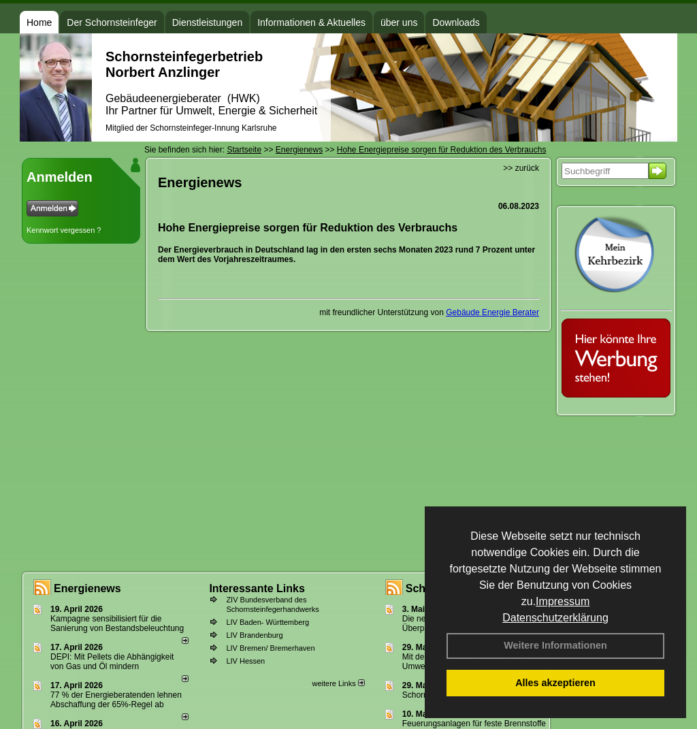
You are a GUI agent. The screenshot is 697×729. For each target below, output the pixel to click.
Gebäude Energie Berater (492, 312)
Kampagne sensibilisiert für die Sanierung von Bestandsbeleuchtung (117, 623)
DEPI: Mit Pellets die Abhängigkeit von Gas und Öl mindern (112, 661)
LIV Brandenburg (254, 635)
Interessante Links (257, 588)
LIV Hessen (245, 661)
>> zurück (521, 168)
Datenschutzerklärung (555, 617)
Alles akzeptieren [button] (555, 682)
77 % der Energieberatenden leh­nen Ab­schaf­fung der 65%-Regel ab (116, 699)
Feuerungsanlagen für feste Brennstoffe (474, 723)
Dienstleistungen (207, 22)
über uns (398, 22)
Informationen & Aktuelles (311, 22)
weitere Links (338, 683)
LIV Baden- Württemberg (267, 622)
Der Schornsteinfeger (112, 22)
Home (39, 22)
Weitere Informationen (555, 645)
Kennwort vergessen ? (64, 230)
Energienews (87, 588)
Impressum (562, 601)
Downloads (455, 22)
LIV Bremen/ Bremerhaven (270, 648)
